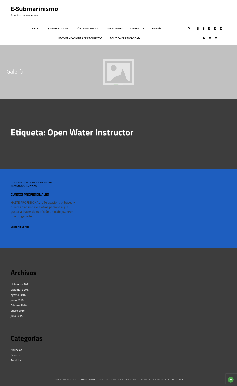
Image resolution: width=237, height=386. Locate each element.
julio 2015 (17, 316)
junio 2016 (17, 300)
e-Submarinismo (34, 9)
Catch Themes (175, 379)
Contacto (137, 28)
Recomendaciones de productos (80, 38)
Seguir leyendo (20, 227)
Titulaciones (114, 28)
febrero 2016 (19, 305)
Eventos (15, 355)
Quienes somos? (57, 28)
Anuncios (19, 185)
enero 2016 (18, 310)
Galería (156, 28)
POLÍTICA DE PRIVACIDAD (125, 38)
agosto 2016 (18, 295)
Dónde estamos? (87, 28)
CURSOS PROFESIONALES (30, 194)
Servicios (31, 185)
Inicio (35, 28)
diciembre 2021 (20, 284)
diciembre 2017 (20, 289)
